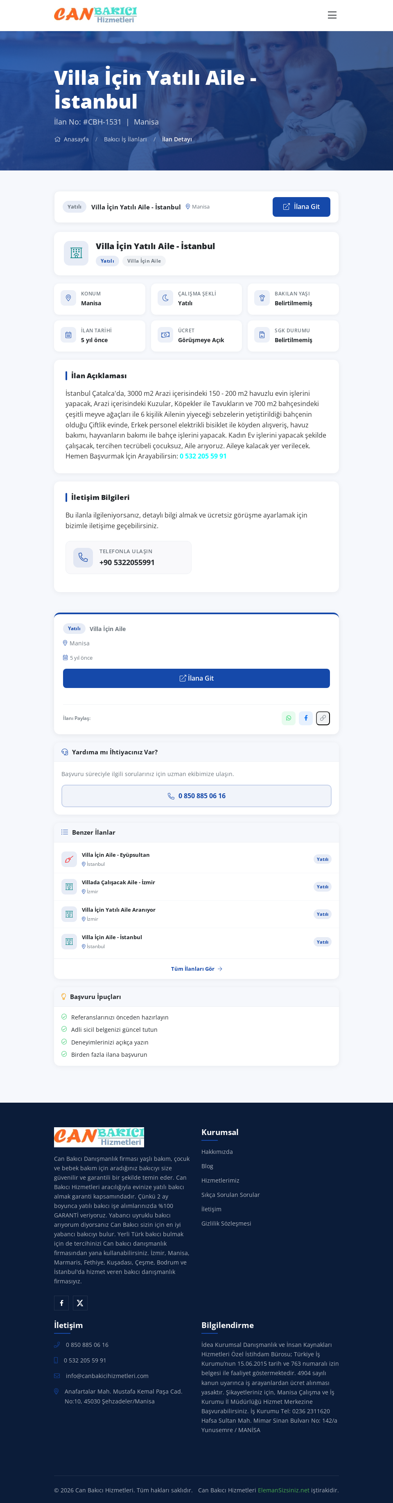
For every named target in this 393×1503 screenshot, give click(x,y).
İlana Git (301, 206)
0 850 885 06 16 (197, 795)
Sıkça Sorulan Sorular (230, 1195)
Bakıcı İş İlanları (125, 139)
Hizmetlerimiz (220, 1180)
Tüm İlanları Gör (196, 968)
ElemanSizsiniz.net (283, 1490)
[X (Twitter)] (80, 1303)
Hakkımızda (217, 1152)
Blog (207, 1166)
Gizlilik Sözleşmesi (226, 1223)
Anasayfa (71, 139)
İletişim (211, 1209)
